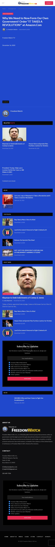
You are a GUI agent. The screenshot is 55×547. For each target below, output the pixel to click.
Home (6, 536)
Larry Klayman (8, 300)
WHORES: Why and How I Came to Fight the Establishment (28, 399)
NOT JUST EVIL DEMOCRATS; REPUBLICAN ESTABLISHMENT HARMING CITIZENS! (28, 251)
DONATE (49, 3)
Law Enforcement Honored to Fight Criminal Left (30, 230)
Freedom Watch (12, 29)
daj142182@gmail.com (10, 469)
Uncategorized (8, 13)
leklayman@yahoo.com (10, 467)
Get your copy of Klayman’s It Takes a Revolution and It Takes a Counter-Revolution (32, 196)
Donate (47, 536)
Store (33, 536)
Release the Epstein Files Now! (24, 240)
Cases (27, 536)
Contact (40, 536)
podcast (5, 102)
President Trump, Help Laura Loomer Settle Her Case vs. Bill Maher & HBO (13, 170)
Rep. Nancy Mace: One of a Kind (24, 219)
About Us (13, 536)
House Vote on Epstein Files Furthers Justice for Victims (38, 145)
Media (21, 536)
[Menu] (3, 3)
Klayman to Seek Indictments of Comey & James (13, 145)
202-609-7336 (6, 473)
